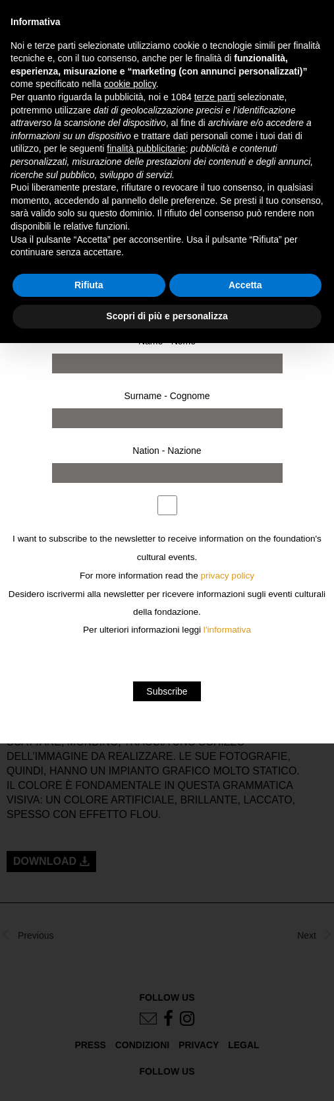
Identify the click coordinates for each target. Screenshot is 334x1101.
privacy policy (228, 576)
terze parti (214, 97)
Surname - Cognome (167, 396)
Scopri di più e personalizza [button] (166, 316)
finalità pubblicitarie (146, 148)
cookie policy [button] (130, 84)
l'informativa (227, 630)
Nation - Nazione (166, 450)
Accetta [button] (245, 285)
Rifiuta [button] (88, 285)
